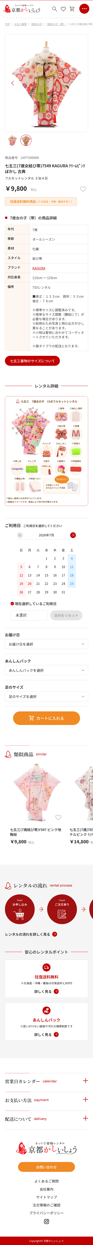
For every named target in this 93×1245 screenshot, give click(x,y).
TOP (7, 24)
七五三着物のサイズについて (32, 360)
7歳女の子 (36, 24)
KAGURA (38, 268)
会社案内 (47, 1189)
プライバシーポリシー (46, 1213)
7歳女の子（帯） (56, 24)
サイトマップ (46, 1197)
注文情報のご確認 (46, 1205)
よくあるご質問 (46, 1181)
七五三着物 (20, 24)
